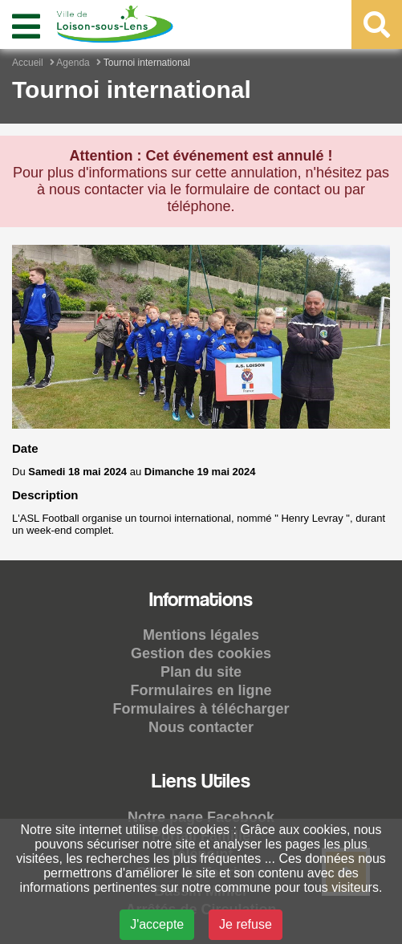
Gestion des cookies (201, 653)
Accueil (27, 62)
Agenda (72, 62)
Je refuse (245, 924)
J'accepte (157, 924)
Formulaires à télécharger (200, 709)
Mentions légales (201, 635)
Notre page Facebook (201, 817)
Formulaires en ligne (200, 690)
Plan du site (201, 672)
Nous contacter (201, 727)
